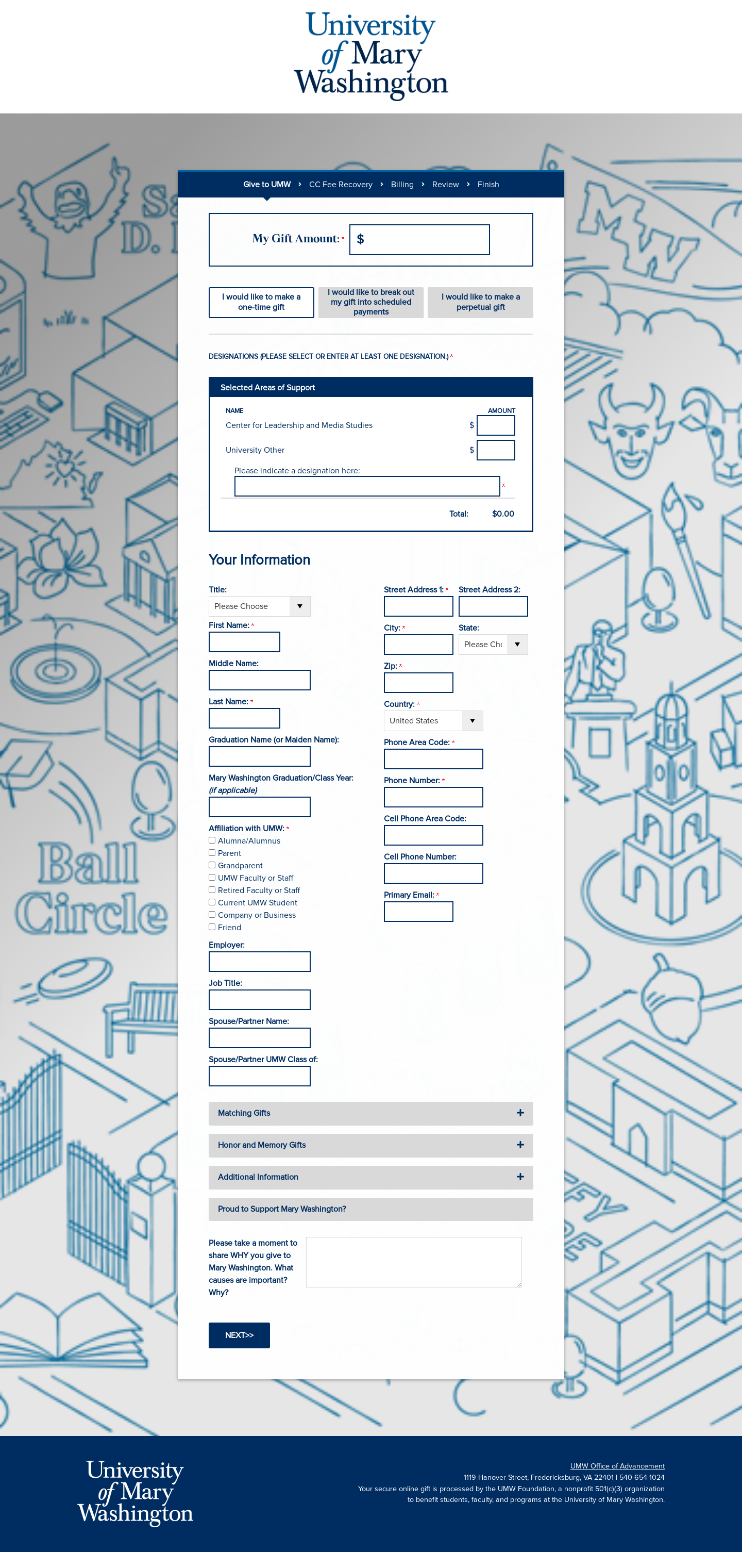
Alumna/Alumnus (249, 841)
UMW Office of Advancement (617, 1466)
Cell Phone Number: (420, 857)
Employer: (227, 945)
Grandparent (240, 866)
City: (394, 628)
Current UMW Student (257, 903)
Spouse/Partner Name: (249, 1021)
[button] (371, 1114)
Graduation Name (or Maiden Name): (274, 740)
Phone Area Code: (419, 742)
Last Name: (231, 702)
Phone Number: (414, 780)
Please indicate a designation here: (297, 471)
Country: (401, 704)
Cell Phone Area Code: (425, 819)
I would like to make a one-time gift (261, 302)
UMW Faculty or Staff (255, 878)
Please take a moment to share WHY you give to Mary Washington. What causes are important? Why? (253, 1268)
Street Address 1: (416, 590)
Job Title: (225, 983)
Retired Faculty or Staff (259, 890)
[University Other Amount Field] (496, 450)
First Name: (231, 625)
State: (469, 628)
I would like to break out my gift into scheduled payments (371, 302)
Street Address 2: (489, 590)
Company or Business (257, 915)
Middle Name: (234, 663)
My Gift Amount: (298, 239)
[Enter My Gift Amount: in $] (419, 239)
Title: (218, 590)
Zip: (393, 666)
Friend (229, 927)
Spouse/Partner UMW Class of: (263, 1059)
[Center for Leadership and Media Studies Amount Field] (496, 425)
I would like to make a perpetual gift (481, 302)
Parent (229, 853)
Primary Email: (411, 895)
